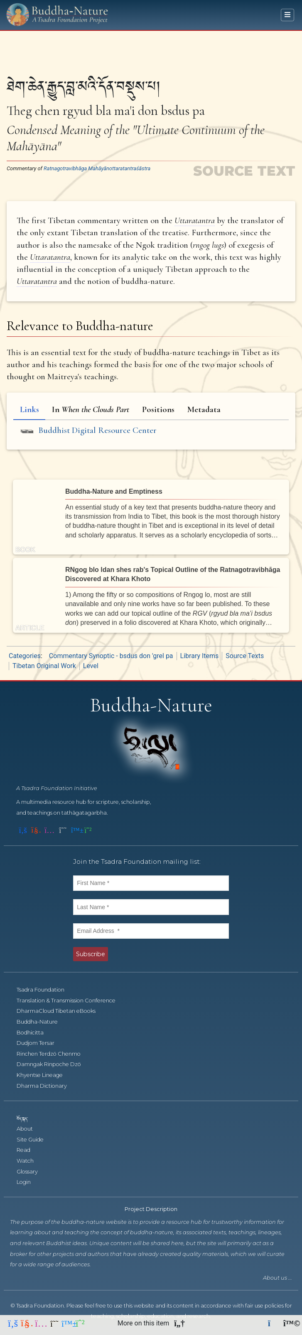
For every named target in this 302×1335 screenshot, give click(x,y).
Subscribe (90, 954)
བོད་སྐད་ (26, 1118)
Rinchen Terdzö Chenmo (53, 1054)
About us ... (277, 1278)
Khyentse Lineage (44, 1075)
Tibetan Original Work (44, 666)
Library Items (199, 656)
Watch (30, 1161)
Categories (25, 656)
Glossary (32, 1171)
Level (90, 666)
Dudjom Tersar (40, 1043)
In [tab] (90, 409)
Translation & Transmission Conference (71, 1000)
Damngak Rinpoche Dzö (53, 1064)
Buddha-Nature (42, 1022)
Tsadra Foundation (45, 990)
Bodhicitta (35, 1032)
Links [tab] (29, 409)
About (29, 1129)
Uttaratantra (194, 220)
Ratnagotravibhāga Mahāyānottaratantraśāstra (97, 168)
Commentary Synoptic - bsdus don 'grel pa (111, 656)
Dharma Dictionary (46, 1086)
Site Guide (35, 1139)
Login (28, 1182)
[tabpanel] (151, 431)
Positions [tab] (158, 409)
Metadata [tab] (204, 409)
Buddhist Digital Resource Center (97, 430)
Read (28, 1150)
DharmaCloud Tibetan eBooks (60, 1011)
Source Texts (245, 656)
